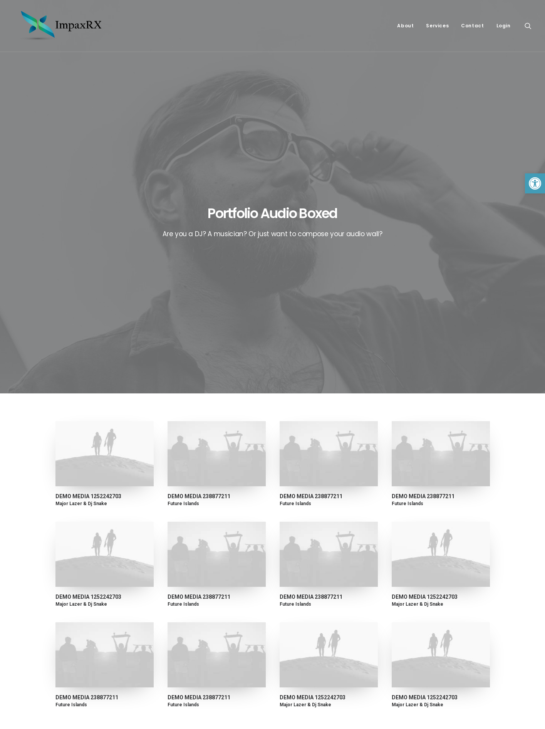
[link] (535, 183)
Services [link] (437, 25)
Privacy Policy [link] (300, 571)
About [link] (405, 25)
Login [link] (503, 25)
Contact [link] (472, 25)
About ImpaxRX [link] (303, 580)
